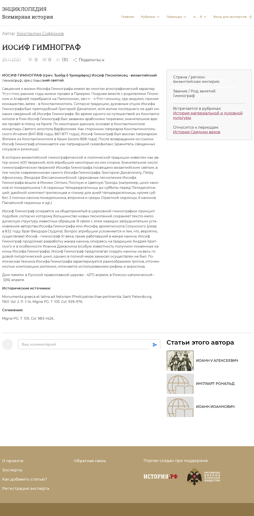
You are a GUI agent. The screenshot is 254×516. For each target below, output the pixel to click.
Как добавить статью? (24, 479)
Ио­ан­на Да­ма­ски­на (60, 246)
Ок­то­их (60, 183)
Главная (127, 17)
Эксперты (12, 470)
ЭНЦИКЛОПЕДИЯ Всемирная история (27, 13)
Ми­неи (46, 183)
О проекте (12, 461)
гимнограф (12, 80)
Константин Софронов (40, 33)
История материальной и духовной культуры (208, 115)
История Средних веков (196, 132)
